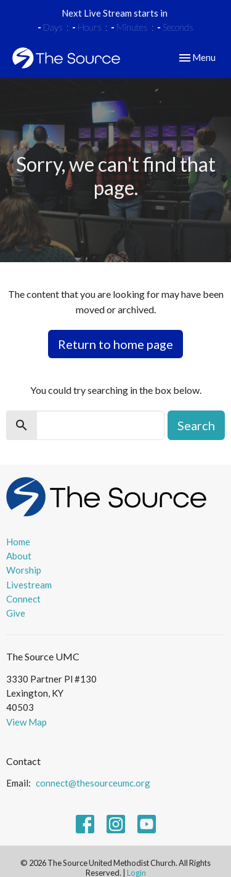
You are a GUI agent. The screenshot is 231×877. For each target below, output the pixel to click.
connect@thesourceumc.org (93, 782)
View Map (26, 721)
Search (196, 425)
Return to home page (115, 344)
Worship (23, 569)
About (18, 555)
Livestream (29, 584)
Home (18, 541)
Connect (23, 598)
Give (15, 613)
